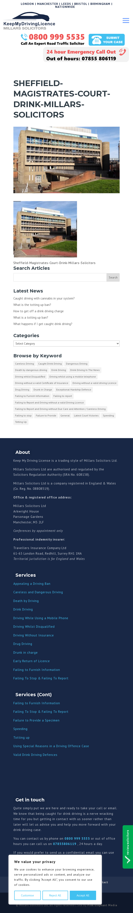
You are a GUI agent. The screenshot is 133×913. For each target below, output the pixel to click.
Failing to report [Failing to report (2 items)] (62, 396)
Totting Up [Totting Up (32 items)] (21, 421)
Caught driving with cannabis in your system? (44, 298)
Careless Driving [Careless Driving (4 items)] (24, 363)
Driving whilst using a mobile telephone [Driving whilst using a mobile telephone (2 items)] (72, 376)
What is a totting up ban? (30, 317)
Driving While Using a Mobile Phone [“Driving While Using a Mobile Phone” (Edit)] (40, 618)
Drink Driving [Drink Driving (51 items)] (58, 370)
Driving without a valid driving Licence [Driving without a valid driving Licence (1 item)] (94, 383)
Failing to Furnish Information (36, 670)
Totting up (21, 738)
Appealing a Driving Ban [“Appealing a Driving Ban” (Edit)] (31, 584)
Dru (16, 652)
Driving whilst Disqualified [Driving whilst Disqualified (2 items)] (30, 376)
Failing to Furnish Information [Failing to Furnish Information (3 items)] (32, 396)
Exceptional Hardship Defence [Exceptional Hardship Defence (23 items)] (73, 389)
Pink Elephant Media (102, 905)
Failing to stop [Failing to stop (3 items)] (23, 415)
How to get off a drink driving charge (38, 311)
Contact (102, 882)
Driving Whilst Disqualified (34, 627)
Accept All (83, 895)
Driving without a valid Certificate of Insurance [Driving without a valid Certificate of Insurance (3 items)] (41, 383)
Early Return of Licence (31, 661)
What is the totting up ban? (32, 305)
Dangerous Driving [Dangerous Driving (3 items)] (76, 363)
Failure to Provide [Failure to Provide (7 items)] (46, 415)
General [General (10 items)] (65, 415)
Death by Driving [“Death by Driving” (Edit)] (26, 601)
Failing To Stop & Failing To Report (41, 678)
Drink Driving (23, 609)
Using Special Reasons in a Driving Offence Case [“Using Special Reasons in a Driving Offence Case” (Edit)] (51, 746)
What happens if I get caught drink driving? (42, 324)
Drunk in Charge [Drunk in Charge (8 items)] (43, 389)
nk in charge (28, 652)
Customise (27, 895)
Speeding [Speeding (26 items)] (108, 415)
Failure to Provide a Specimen (36, 720)
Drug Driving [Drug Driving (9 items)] (22, 389)
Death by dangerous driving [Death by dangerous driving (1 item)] (31, 370)
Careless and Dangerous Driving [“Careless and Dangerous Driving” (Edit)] (38, 592)
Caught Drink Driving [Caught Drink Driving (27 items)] (50, 363)
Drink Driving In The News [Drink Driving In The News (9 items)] (85, 370)
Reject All (55, 895)
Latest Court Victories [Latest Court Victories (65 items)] (86, 415)
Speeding (20, 729)
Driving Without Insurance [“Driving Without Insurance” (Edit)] (33, 635)
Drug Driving (22, 644)
